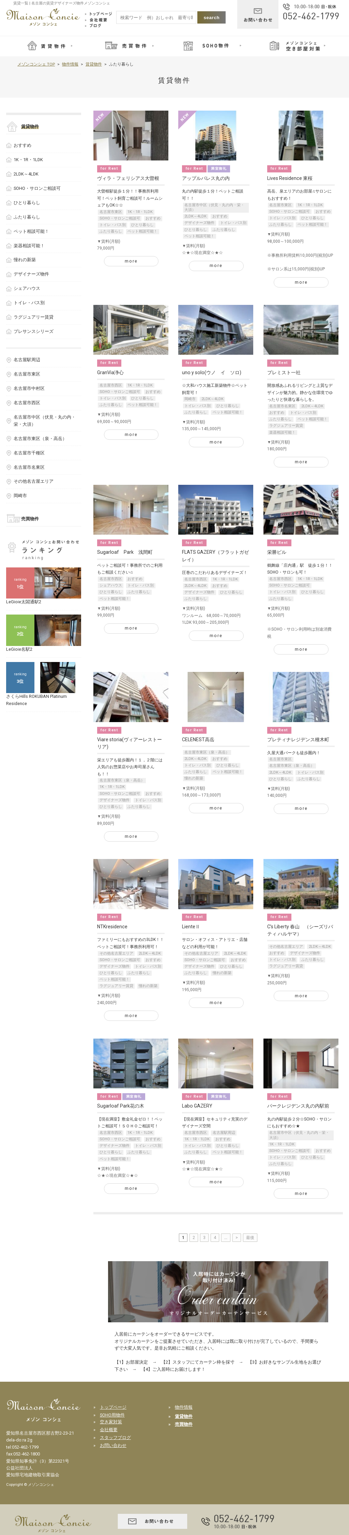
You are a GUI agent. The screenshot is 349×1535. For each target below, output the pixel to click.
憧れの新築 (193, 778)
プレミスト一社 (284, 372)
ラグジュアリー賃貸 (286, 425)
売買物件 (30, 518)
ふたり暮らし (111, 231)
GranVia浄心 (110, 372)
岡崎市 (190, 399)
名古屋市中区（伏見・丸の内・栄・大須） (214, 207)
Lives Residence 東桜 (290, 178)
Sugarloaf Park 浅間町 (125, 552)
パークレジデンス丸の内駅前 (298, 1106)
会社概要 (109, 1429)
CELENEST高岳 (198, 739)
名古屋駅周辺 (224, 1132)
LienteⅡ (191, 926)
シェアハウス (111, 585)
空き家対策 (111, 1421)
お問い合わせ (113, 1445)
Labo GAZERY (197, 1106)
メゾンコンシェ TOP (36, 64)
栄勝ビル (276, 552)
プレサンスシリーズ (34, 331)
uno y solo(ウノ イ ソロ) (211, 372)
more (131, 261)
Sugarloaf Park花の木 (120, 1106)
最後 (250, 1237)
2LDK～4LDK (195, 216)
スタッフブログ (115, 1437)
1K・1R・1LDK (140, 212)
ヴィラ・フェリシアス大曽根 (128, 178)
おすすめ (153, 218)
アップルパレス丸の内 (206, 178)
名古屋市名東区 (282, 406)
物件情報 (70, 64)
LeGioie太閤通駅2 (23, 601)
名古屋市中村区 (29, 388)
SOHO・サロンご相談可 (120, 218)
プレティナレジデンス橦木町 (298, 739)
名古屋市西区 (111, 385)
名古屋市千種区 (29, 452)
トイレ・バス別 (113, 225)
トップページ (113, 1407)
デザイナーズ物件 (199, 223)
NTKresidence (112, 926)
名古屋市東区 (111, 212)
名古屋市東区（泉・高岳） (122, 780)
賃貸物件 (94, 64)
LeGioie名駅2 (19, 649)
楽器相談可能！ (282, 432)
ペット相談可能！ (142, 231)
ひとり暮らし (142, 225)
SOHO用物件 (112, 1415)
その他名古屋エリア (116, 953)
